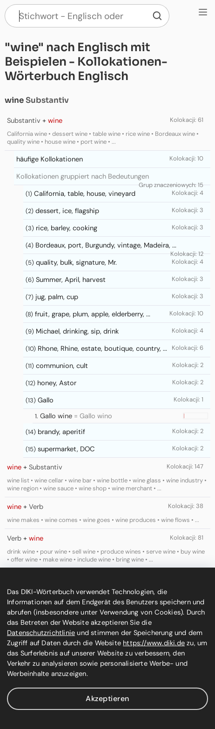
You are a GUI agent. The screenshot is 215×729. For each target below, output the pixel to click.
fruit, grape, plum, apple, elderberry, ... (92, 314)
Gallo (46, 400)
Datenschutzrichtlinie (41, 632)
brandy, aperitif (61, 431)
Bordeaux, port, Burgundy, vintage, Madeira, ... (105, 245)
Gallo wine (56, 416)
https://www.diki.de (154, 643)
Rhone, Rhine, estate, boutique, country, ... (102, 348)
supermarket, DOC (66, 449)
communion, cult (62, 365)
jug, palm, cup (56, 296)
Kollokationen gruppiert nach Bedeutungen (82, 176)
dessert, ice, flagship (67, 210)
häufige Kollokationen (49, 159)
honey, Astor (56, 383)
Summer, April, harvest (71, 279)
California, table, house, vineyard (84, 193)
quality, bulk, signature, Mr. (76, 262)
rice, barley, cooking (66, 228)
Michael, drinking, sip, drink (77, 331)
